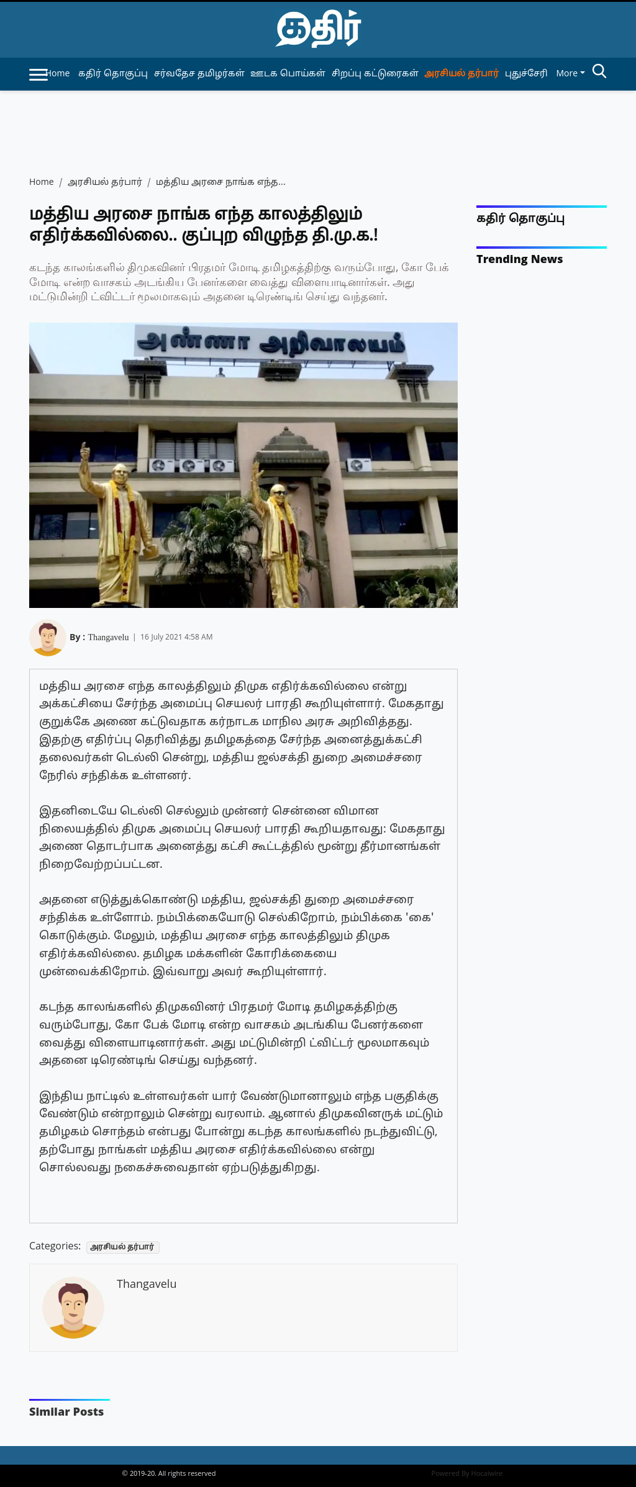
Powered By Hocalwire (467, 1474)
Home (57, 74)
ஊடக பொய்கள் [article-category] (287, 74)
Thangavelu (108, 636)
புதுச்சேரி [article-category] (526, 74)
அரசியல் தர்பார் (105, 182)
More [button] (567, 74)
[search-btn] (599, 73)
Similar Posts (66, 1413)
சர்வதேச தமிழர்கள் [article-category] (199, 74)
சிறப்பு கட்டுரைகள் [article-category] (375, 74)
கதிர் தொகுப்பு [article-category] (113, 74)
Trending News (519, 260)
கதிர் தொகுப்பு (520, 219)
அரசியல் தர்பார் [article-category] (461, 74)
